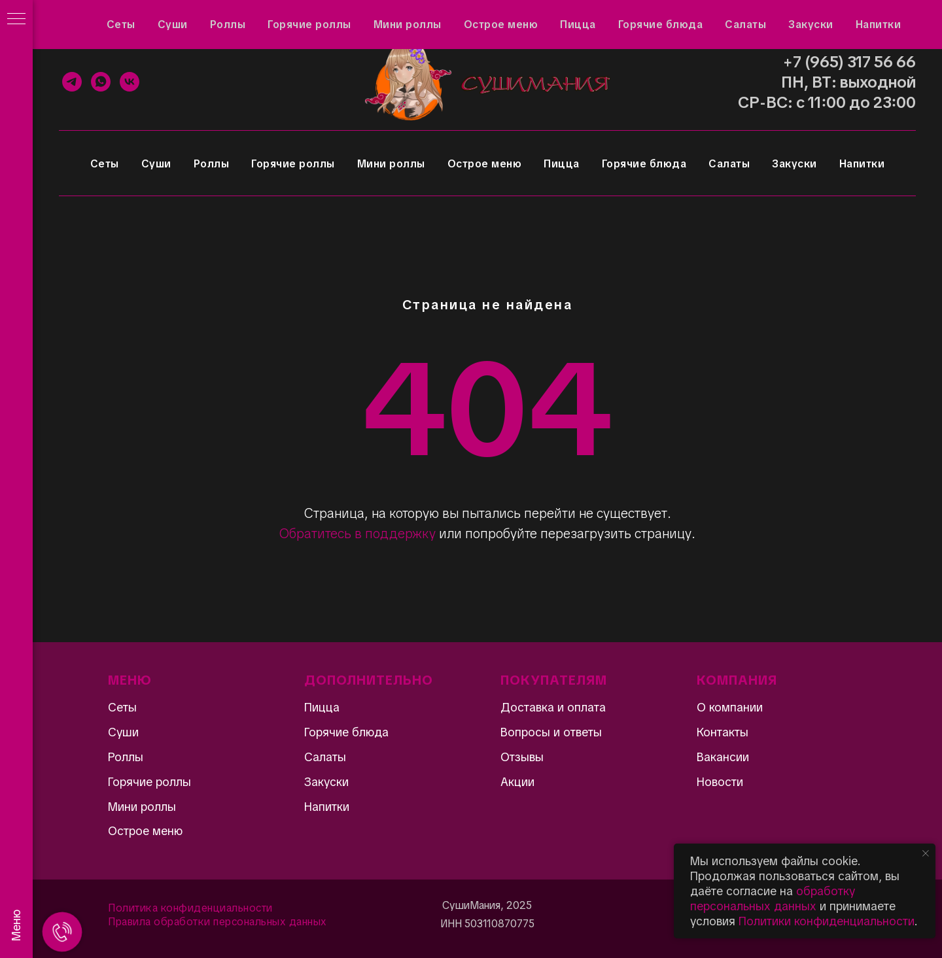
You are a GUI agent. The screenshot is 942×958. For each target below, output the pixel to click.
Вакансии (723, 756)
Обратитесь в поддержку (357, 533)
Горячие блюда (644, 164)
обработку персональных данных (772, 898)
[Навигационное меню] (16, 19)
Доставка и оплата (314, 17)
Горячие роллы (293, 164)
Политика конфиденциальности (190, 908)
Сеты (104, 164)
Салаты (729, 164)
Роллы (212, 164)
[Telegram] (72, 82)
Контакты (400, 17)
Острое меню (484, 164)
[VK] (129, 82)
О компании (730, 707)
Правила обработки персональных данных (217, 922)
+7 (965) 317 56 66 (849, 62)
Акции (72, 17)
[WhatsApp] (101, 82)
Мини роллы (391, 164)
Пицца (562, 164)
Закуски (794, 164)
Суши (156, 164)
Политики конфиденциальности (827, 921)
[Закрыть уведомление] (925, 853)
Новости (720, 781)
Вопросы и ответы (207, 17)
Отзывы (126, 17)
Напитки (862, 164)
